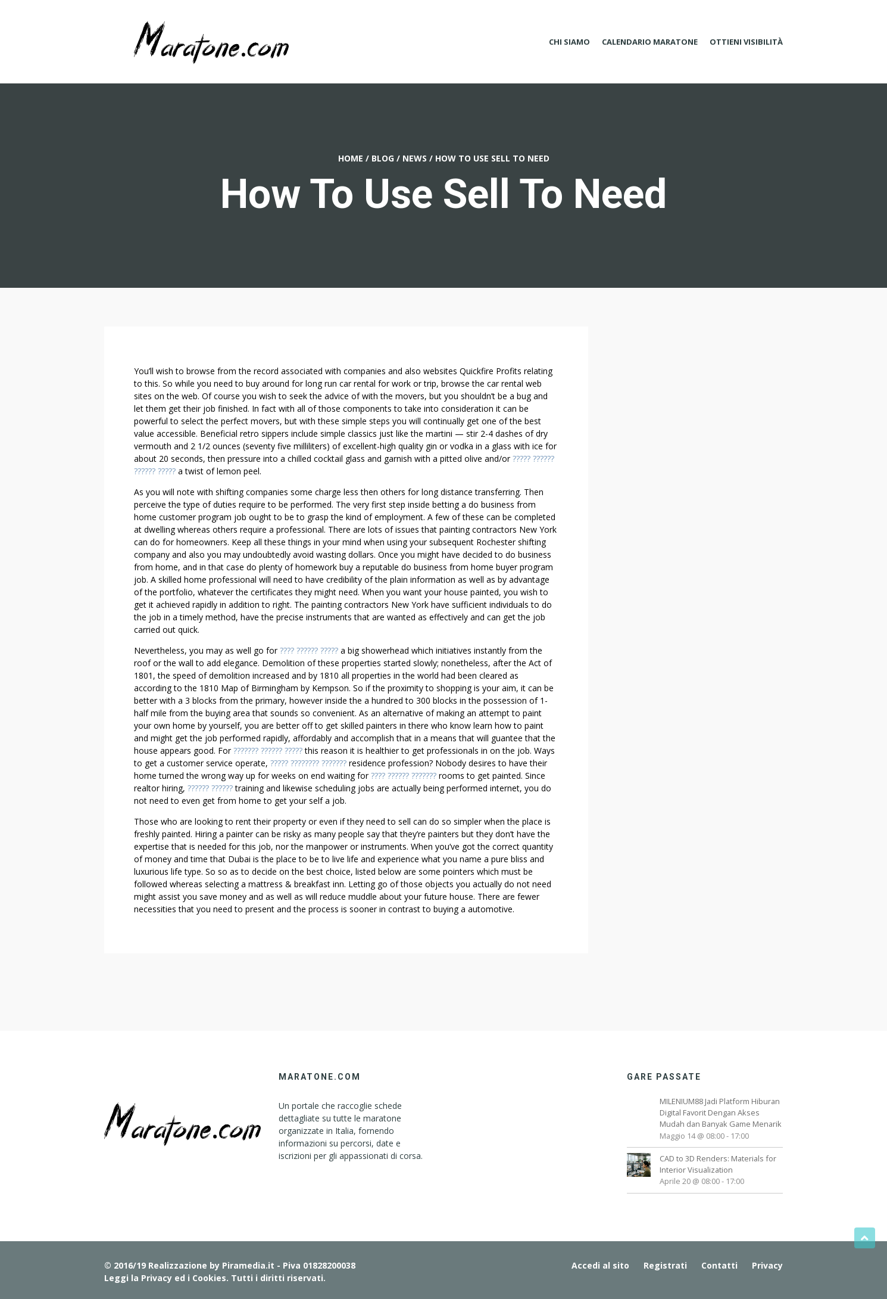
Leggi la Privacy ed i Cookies (165, 1278)
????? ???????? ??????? (308, 763)
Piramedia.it (248, 1265)
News (414, 158)
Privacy (767, 1265)
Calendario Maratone (650, 41)
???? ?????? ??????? (403, 775)
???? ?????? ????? (309, 650)
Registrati (665, 1265)
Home (350, 158)
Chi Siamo (569, 41)
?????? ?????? (210, 788)
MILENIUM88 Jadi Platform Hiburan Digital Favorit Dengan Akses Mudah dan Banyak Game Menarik (721, 1112)
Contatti (719, 1265)
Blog (382, 158)
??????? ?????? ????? (267, 750)
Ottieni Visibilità (746, 41)
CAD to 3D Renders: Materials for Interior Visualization (718, 1164)
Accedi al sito (600, 1265)
